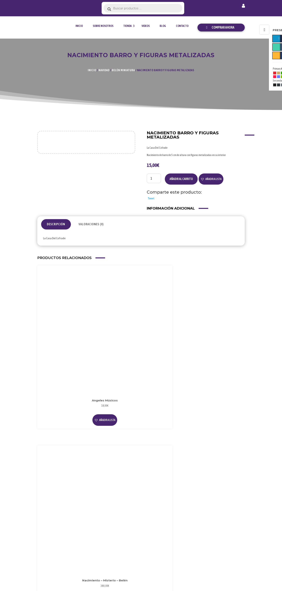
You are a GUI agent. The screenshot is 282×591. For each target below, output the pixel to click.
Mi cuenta (243, 6)
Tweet (151, 198)
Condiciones (190, 539)
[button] (211, 179)
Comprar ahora (223, 27)
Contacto (182, 25)
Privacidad (189, 526)
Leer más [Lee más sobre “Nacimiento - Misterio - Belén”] (114, 330)
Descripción (56, 224)
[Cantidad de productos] (154, 178)
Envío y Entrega (227, 532)
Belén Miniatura (123, 70)
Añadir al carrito (181, 179)
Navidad (104, 70)
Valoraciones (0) (91, 224)
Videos (146, 25)
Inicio (79, 25)
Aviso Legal (190, 520)
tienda (127, 25)
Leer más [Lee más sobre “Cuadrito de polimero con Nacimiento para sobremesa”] (167, 338)
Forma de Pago (227, 526)
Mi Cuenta (224, 520)
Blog (163, 25)
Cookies (187, 532)
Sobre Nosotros (103, 25)
